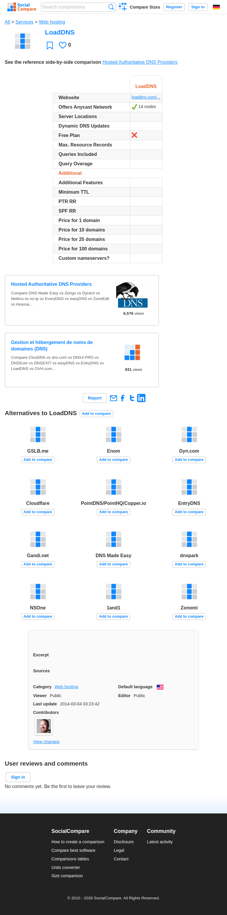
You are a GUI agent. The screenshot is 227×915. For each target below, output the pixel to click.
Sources (41, 670)
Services (24, 22)
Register (174, 7)
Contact (121, 859)
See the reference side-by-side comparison (53, 62)
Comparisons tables (70, 859)
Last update (45, 704)
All (7, 22)
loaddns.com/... (146, 97)
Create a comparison (123, 7)
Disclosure (124, 841)
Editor (124, 695)
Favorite (50, 45)
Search (111, 7)
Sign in (198, 7)
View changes (46, 741)
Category (42, 686)
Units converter (65, 867)
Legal (119, 850)
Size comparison (67, 875)
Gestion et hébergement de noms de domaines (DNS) (52, 345)
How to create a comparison (77, 841)
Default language (135, 686)
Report (95, 398)
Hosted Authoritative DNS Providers (140, 62)
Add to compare (96, 413)
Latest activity (160, 841)
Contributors (46, 712)
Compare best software (73, 850)
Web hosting (52, 22)
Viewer (40, 695)
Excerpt (41, 655)
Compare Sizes (145, 7)
